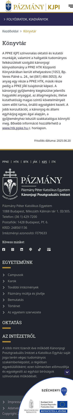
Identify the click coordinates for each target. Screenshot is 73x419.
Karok (12, 281)
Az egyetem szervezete (24, 312)
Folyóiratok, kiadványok (27, 19)
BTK (25, 162)
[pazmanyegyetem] (34, 6)
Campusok (15, 275)
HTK (16, 162)
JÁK (35, 162)
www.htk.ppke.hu (15, 128)
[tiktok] (39, 249)
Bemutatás (16, 300)
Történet (14, 306)
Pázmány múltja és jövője (26, 293)
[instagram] (12, 249)
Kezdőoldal (10, 31)
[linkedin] (21, 249)
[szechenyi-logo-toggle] (67, 372)
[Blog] (49, 249)
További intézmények (23, 287)
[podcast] (30, 249)
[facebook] (5, 249)
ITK (54, 162)
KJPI (44, 162)
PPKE (5, 162)
